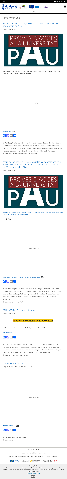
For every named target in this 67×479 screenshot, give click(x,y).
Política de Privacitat (20, 456)
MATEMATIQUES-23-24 (9, 426)
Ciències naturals (54, 143)
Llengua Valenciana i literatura (20, 297)
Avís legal (11, 456)
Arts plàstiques (23, 143)
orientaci (36, 151)
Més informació (8, 332)
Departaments (19, 291)
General (48, 146)
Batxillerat (32, 143)
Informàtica (21, 148)
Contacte (47, 456)
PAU (29, 154)
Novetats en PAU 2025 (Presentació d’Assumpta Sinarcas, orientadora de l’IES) (30, 24)
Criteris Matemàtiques (13, 363)
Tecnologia (51, 151)
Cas (62, 1)
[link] (55, 1)
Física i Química (33, 146)
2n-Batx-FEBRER (7, 131)
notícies (24, 154)
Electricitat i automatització (19, 347)
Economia (17, 146)
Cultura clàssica (8, 146)
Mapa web (41, 456)
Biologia (39, 143)
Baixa (13, 131)
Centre (45, 143)
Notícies (29, 151)
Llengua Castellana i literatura (36, 148)
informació (12, 148)
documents (17, 154)
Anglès (14, 143)
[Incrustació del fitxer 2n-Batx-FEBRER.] (33, 103)
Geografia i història (21, 294)
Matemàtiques (15, 151)
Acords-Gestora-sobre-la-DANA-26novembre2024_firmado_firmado (21, 277)
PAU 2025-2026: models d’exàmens (20, 310)
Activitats (8, 143)
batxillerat (8, 154)
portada (34, 154)
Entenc (33, 476)
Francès (42, 146)
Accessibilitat (54, 456)
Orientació (43, 151)
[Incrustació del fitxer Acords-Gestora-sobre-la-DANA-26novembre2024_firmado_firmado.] (33, 248)
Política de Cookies (32, 456)
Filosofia (25, 146)
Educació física (38, 291)
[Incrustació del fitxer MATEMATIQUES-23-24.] (33, 397)
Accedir (5, 1)
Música (23, 151)
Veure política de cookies (33, 473)
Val (59, 1)
